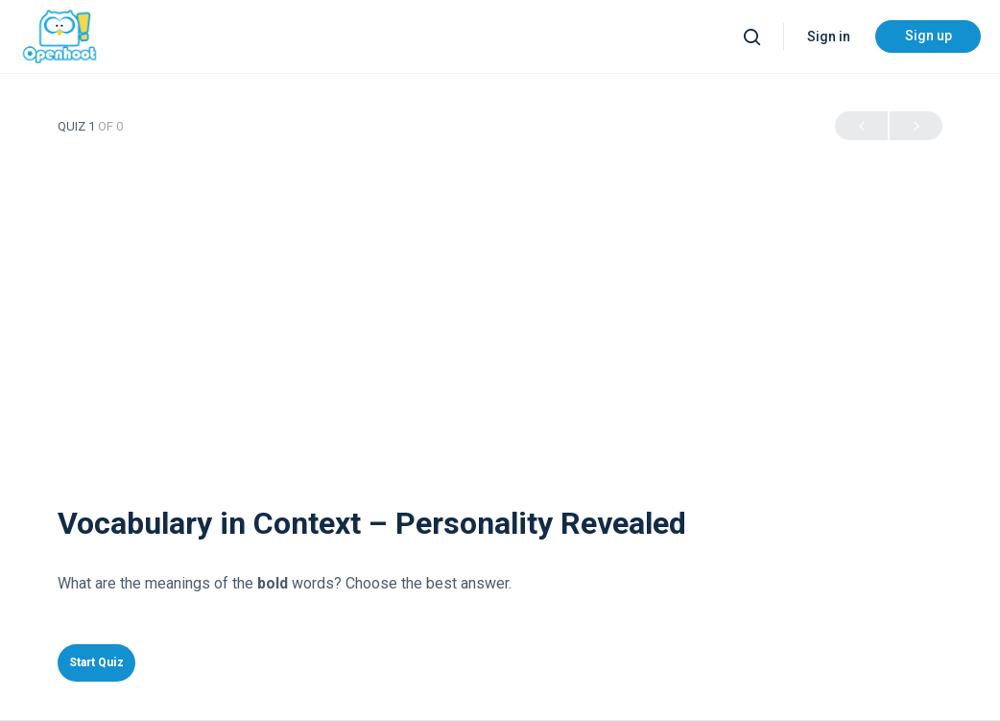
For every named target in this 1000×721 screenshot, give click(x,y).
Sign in (828, 36)
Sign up (928, 35)
